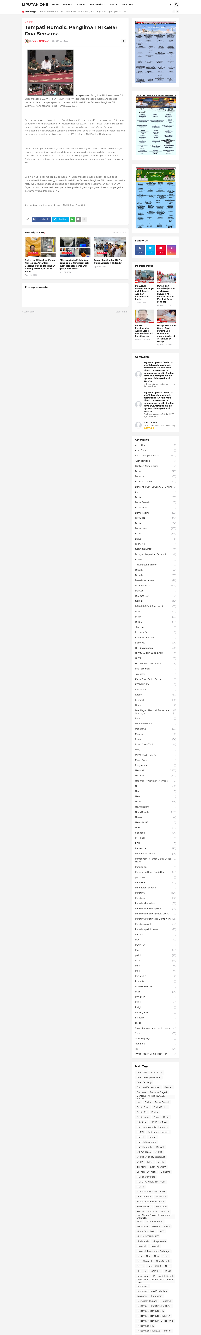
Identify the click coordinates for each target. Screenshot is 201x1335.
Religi (155, 1007)
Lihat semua (119, 233)
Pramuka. (155, 981)
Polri (155, 965)
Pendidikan (155, 867)
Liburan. (155, 705)
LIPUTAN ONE (35, 4)
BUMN (155, 559)
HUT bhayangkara (155, 648)
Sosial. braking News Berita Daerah (155, 1028)
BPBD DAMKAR (155, 549)
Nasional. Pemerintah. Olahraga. (155, 780)
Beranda (29, 22)
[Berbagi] (123, 41)
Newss (155, 817)
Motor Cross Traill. (155, 744)
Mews (155, 739)
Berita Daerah (155, 502)
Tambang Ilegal (155, 1038)
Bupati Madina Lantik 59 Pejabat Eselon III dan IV (108, 261)
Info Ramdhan (155, 668)
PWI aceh (155, 997)
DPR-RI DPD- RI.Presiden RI (155, 606)
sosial (155, 1023)
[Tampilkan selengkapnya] (84, 219)
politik (155, 955)
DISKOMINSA (155, 596)
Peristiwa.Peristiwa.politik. (155, 908)
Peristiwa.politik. (155, 924)
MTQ (155, 749)
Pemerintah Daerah (155, 853)
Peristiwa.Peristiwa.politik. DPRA (155, 913)
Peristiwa (127, 4)
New (155, 796)
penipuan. (155, 877)
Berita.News (155, 528)
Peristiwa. (155, 898)
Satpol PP (155, 1017)
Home (55, 4)
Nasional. (155, 775)
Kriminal (155, 700)
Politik (114, 4)
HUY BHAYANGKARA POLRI (155, 663)
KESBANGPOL (155, 684)
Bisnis (155, 539)
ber (155, 492)
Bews (155, 533)
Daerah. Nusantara (155, 580)
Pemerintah (155, 848)
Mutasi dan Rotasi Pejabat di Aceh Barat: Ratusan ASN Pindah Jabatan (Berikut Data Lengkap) (166, 294)
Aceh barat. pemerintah (155, 455)
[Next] (177, 11)
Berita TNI (155, 518)
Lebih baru (29, 311)
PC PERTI (155, 838)
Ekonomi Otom (155, 632)
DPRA (155, 611)
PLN (155, 939)
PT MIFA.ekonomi (155, 986)
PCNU (155, 843)
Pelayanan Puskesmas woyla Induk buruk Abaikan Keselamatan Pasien (144, 292)
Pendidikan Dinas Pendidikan (155, 872)
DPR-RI (155, 601)
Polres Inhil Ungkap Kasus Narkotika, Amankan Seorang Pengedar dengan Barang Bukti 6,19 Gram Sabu (40, 266)
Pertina (155, 934)
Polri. (155, 971)
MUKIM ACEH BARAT (155, 754)
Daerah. (155, 575)
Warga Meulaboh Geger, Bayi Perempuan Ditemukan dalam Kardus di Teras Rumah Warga (166, 333)
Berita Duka (155, 507)
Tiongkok (155, 1043)
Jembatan (155, 674)
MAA (155, 718)
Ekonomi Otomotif (155, 637)
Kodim (155, 694)
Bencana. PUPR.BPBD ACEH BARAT (155, 487)
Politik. (155, 960)
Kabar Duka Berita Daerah (155, 679)
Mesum (155, 734)
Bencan (155, 471)
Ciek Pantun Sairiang (155, 564)
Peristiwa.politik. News (155, 929)
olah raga (155, 832)
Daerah (81, 4)
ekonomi (155, 627)
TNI (155, 1049)
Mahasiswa (155, 728)
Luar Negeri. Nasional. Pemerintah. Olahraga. (155, 712)
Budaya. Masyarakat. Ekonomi (155, 554)
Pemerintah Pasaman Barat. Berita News (155, 860)
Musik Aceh (155, 760)
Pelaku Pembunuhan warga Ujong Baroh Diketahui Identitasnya (144, 330)
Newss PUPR (155, 822)
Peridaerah (155, 882)
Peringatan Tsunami (155, 887)
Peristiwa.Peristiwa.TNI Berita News (155, 919)
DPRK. (155, 622)
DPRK (155, 616)
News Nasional (155, 806)
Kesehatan (155, 689)
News (155, 801)
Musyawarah (155, 765)
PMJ (155, 950)
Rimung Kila (155, 1012)
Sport (155, 1033)
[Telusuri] (176, 4)
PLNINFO (155, 945)
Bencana (155, 476)
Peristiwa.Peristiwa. (155, 903)
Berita (155, 497)
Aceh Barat (155, 450)
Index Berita (96, 4)
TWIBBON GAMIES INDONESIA (155, 1054)
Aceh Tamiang (155, 461)
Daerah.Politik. (155, 585)
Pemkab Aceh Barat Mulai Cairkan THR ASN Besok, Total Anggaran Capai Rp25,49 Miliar (82, 11)
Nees (155, 786)
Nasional (68, 4)
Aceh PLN (155, 445)
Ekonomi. (155, 642)
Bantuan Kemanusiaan (155, 466)
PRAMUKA (155, 976)
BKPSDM (155, 544)
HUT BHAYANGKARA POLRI (155, 653)
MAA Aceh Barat (155, 723)
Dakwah (155, 590)
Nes (155, 791)
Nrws (155, 827)
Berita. (155, 523)
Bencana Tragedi (155, 481)
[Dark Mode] (170, 4)
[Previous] (173, 11)
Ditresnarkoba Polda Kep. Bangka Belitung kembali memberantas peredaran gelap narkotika (74, 264)
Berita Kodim (155, 513)
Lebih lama (121, 311)
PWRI (155, 1002)
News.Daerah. (155, 812)
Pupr (155, 991)
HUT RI (155, 658)
